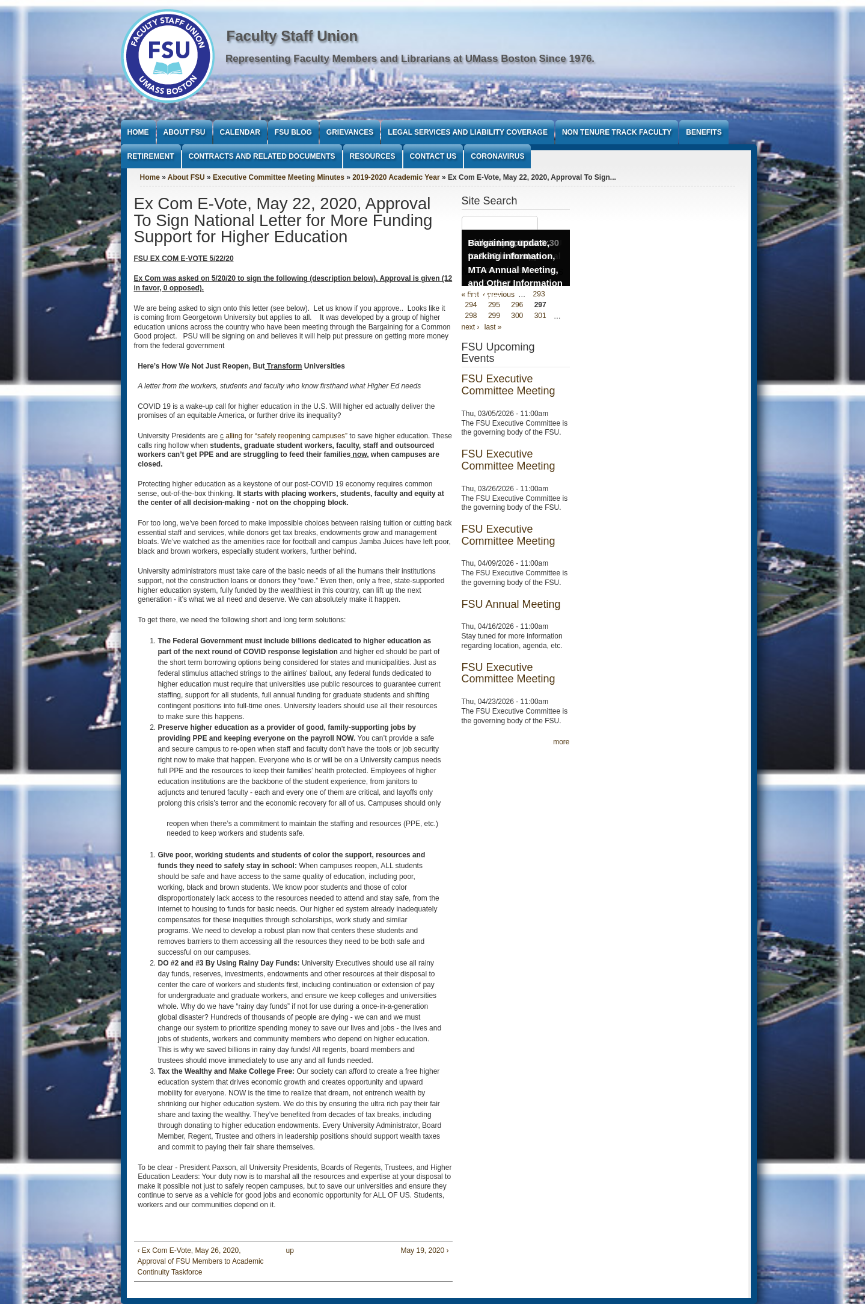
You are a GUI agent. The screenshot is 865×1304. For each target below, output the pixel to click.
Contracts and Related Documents (262, 156)
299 (494, 316)
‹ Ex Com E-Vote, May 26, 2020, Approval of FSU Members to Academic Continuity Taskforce (201, 1261)
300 (517, 316)
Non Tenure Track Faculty (616, 132)
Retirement (150, 156)
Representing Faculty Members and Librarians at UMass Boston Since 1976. (409, 58)
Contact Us (433, 156)
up (290, 1250)
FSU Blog (293, 132)
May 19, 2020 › (424, 1250)
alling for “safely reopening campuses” (286, 436)
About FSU (185, 132)
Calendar (240, 132)
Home (138, 132)
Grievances (349, 132)
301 (540, 316)
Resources (373, 156)
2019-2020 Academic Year (395, 177)
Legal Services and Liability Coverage (468, 132)
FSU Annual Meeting (511, 604)
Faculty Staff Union (292, 36)
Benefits (703, 132)
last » (493, 327)
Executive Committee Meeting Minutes (278, 177)
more (561, 742)
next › (471, 327)
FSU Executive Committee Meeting (508, 385)
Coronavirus (497, 156)
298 (471, 316)
